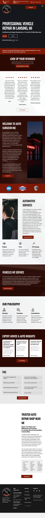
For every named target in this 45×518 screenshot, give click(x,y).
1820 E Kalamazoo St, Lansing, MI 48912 (17, 496)
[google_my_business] (39, 491)
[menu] (42, 5)
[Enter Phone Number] (22, 63)
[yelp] (37, 491)
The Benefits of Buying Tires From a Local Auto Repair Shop (35, 343)
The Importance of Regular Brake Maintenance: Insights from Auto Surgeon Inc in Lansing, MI (8, 344)
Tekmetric (38, 497)
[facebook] (34, 491)
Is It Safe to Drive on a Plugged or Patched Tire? (22, 343)
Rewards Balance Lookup (22, 66)
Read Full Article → (7, 355)
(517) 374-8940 (17, 493)
